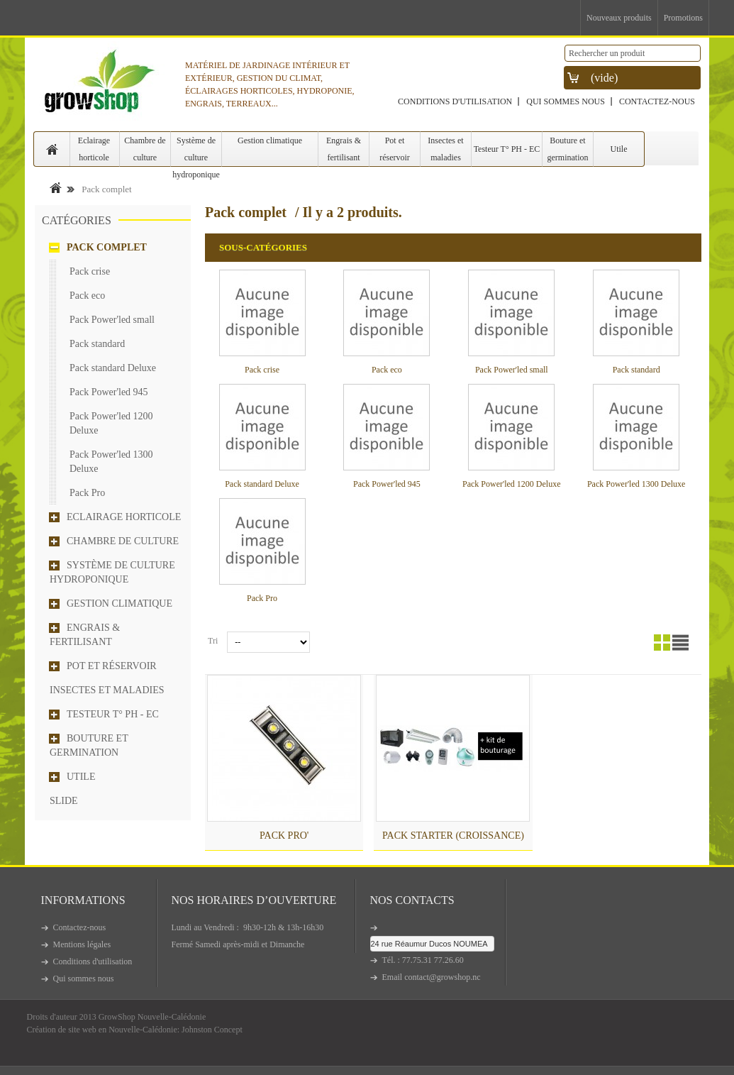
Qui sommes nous (565, 101)
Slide (64, 800)
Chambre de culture (144, 149)
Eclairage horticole (94, 149)
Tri (213, 641)
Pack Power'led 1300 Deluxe (111, 461)
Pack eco (87, 295)
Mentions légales (82, 944)
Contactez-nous (657, 101)
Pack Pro (87, 492)
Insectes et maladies (445, 149)
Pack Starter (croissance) (453, 835)
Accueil (55, 187)
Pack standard (97, 343)
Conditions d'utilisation (455, 101)
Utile (619, 149)
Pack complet (107, 247)
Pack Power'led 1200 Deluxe (111, 423)
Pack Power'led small (112, 319)
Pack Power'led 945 (108, 392)
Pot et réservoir (394, 149)
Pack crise (89, 271)
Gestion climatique (270, 140)
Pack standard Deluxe (112, 368)
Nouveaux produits (619, 18)
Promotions (683, 18)
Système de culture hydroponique (196, 151)
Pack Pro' (284, 835)
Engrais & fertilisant (343, 149)
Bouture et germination (568, 149)
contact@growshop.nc (442, 977)
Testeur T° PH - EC (507, 149)
